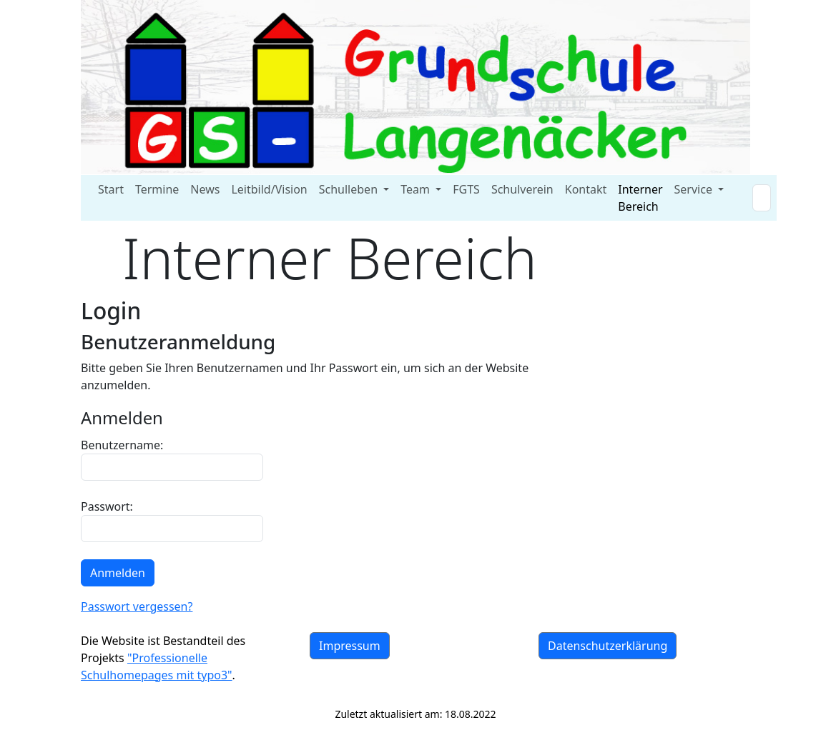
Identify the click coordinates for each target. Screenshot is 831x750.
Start (111, 189)
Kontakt (586, 189)
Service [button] (695, 189)
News (205, 189)
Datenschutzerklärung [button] (607, 646)
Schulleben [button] (349, 189)
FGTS (466, 189)
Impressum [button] (349, 646)
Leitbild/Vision (269, 189)
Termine (157, 189)
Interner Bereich (640, 197)
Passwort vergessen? (136, 606)
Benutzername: (172, 459)
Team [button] (416, 189)
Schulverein (522, 189)
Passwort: (172, 520)
